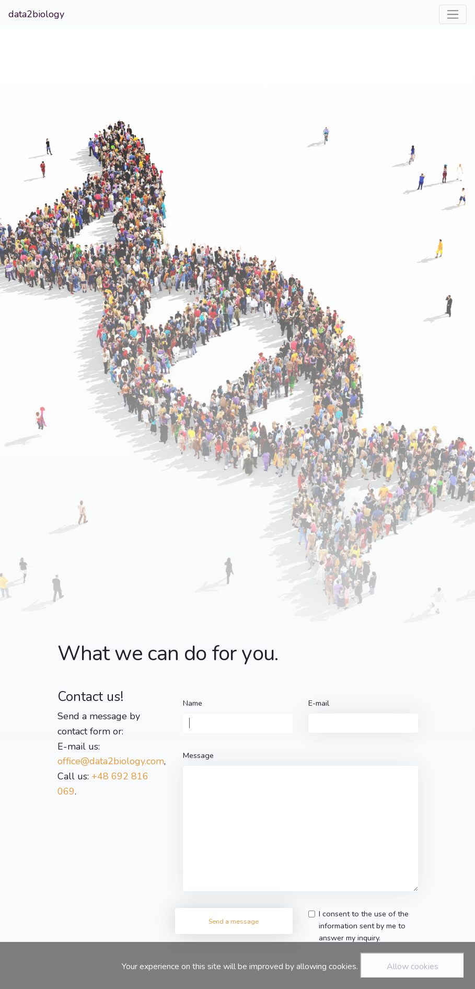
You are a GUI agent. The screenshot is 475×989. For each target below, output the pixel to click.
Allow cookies (412, 966)
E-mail (318, 703)
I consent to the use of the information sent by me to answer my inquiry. (364, 925)
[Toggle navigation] (453, 14)
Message (198, 755)
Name (192, 703)
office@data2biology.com (110, 761)
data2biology (36, 14)
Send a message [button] (233, 921)
